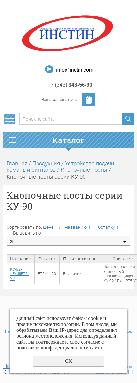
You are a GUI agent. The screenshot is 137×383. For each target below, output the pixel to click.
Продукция (46, 163)
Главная (17, 163)
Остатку (106, 227)
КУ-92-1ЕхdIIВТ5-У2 (19, 273)
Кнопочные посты (84, 169)
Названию (76, 227)
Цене (48, 227)
